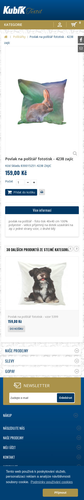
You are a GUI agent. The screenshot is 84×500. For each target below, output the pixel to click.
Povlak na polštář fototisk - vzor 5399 (33, 317)
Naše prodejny (16, 350)
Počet (9, 181)
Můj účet (9, 447)
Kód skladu (12, 166)
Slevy (9, 361)
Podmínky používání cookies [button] (52, 482)
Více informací (42, 210)
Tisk (42, 192)
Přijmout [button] (60, 492)
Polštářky (19, 37)
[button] (23, 492)
